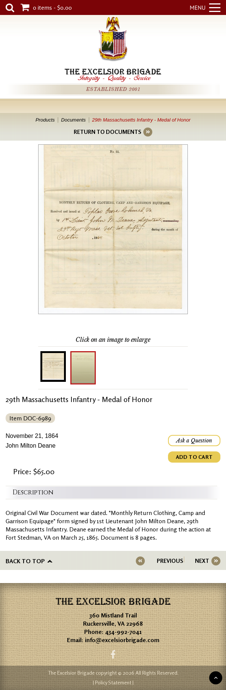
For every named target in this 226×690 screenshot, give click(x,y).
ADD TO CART (194, 457)
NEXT (202, 560)
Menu (205, 7)
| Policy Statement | (113, 682)
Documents (73, 120)
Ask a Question (194, 440)
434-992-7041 (123, 631)
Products (45, 120)
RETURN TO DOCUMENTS (107, 131)
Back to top (25, 561)
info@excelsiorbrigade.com (122, 640)
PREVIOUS (170, 560)
